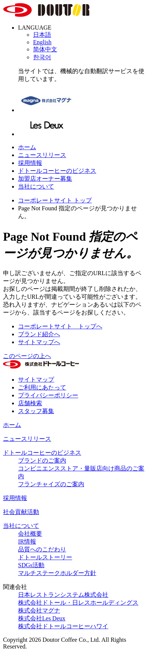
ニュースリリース (42, 155)
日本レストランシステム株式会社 (63, 595)
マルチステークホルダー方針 (57, 573)
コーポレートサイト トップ (55, 200)
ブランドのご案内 (42, 460)
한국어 (42, 57)
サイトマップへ (39, 342)
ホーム (27, 147)
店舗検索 (30, 403)
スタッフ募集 (36, 411)
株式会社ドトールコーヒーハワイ (63, 626)
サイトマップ (36, 379)
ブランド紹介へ (39, 334)
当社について (36, 186)
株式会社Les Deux (41, 618)
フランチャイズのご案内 (51, 484)
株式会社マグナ (39, 610)
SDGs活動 (31, 565)
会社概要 (30, 533)
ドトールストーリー (45, 557)
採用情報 (30, 163)
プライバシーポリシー (48, 395)
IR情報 (27, 541)
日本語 (42, 34)
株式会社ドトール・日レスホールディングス (78, 602)
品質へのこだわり (42, 549)
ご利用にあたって (42, 387)
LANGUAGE (35, 27)
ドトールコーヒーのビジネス (57, 171)
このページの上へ (27, 356)
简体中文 (45, 49)
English (42, 42)
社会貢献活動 (21, 512)
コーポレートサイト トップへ (60, 326)
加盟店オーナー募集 (45, 178)
